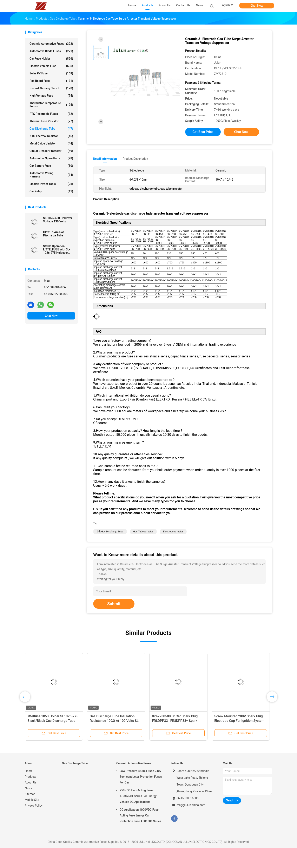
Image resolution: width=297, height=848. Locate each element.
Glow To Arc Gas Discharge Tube (53, 233)
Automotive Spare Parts (51, 158)
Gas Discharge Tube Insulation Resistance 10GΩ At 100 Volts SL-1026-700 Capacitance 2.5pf (115, 720)
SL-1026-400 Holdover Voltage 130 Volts (57, 219)
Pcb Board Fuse (51, 81)
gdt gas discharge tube (110, 531)
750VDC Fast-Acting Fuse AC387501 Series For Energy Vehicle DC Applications (138, 796)
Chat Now (257, 5)
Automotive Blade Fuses (51, 51)
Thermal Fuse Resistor (51, 121)
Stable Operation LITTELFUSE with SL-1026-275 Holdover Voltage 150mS (56, 249)
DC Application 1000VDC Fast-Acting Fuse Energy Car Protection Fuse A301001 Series (140, 815)
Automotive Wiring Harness (51, 174)
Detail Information (105, 158)
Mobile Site (32, 799)
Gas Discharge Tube (51, 129)
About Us (31, 782)
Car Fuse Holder (51, 58)
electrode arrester (173, 531)
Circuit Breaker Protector (51, 151)
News (28, 788)
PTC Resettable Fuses (51, 114)
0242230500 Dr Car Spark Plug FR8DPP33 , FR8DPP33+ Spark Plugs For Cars (175, 720)
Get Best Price (202, 132)
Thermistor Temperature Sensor (51, 104)
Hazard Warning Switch (51, 88)
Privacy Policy (33, 805)
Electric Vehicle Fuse (51, 66)
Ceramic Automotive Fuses (51, 44)
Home (29, 771)
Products (30, 776)
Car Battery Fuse (51, 166)
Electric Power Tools (51, 184)
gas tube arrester (143, 531)
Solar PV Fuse (51, 73)
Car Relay (51, 191)
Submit (113, 603)
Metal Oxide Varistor (51, 143)
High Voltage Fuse (51, 96)
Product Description (135, 158)
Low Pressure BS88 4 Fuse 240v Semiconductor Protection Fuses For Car (141, 776)
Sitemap (30, 794)
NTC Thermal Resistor (51, 136)
